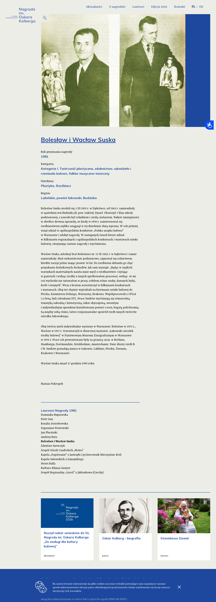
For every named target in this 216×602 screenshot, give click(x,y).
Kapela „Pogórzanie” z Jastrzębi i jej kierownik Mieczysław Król (81, 454)
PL (199, 7)
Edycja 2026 (165, 7)
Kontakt (185, 7)
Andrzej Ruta (49, 437)
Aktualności (99, 7)
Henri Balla (48, 463)
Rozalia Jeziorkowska (54, 423)
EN (207, 7)
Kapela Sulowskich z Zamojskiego (62, 459)
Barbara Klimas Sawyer (55, 468)
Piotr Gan (47, 419)
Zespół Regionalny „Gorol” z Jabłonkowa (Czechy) (72, 472)
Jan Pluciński (49, 432)
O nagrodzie (123, 7)
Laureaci (144, 7)
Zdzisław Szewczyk (53, 446)
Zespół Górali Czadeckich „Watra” (62, 450)
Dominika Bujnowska (54, 415)
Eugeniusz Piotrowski (55, 428)
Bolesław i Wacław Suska (58, 441)
